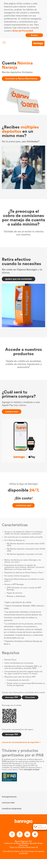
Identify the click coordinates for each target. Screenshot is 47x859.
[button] (23, 742)
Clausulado (30, 697)
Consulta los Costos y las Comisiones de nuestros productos (23, 852)
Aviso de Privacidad (22, 31)
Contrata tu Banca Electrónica (21, 78)
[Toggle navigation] (4, 42)
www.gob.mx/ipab (31, 769)
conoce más (11, 411)
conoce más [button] (8, 802)
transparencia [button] (9, 797)
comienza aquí (23, 505)
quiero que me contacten (18, 279)
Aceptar (34, 35)
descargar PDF (11, 697)
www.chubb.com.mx (15, 638)
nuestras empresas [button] (11, 808)
